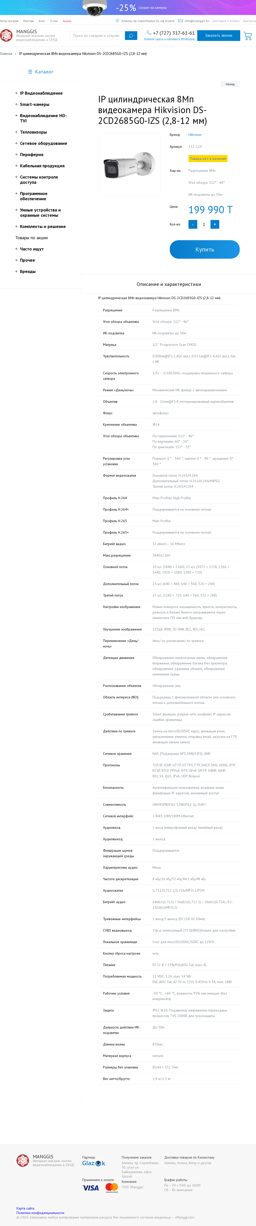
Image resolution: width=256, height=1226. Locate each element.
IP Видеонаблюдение (41, 93)
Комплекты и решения (43, 226)
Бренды (28, 271)
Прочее (27, 260)
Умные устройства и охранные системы (40, 212)
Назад (230, 84)
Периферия (31, 154)
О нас (54, 20)
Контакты (249, 21)
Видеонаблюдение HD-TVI (43, 118)
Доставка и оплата (226, 21)
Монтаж (28, 20)
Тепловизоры (33, 132)
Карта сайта (25, 1208)
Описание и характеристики (169, 284)
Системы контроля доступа (39, 179)
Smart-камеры (34, 104)
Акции (67, 20)
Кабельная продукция (42, 165)
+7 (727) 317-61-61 (174, 32)
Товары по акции (31, 237)
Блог (42, 20)
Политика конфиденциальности (40, 1213)
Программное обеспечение (34, 196)
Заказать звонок (218, 35)
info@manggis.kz (193, 21)
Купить (205, 249)
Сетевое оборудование (43, 143)
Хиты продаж (9, 20)
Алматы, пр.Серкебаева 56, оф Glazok (145, 21)
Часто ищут (32, 248)
